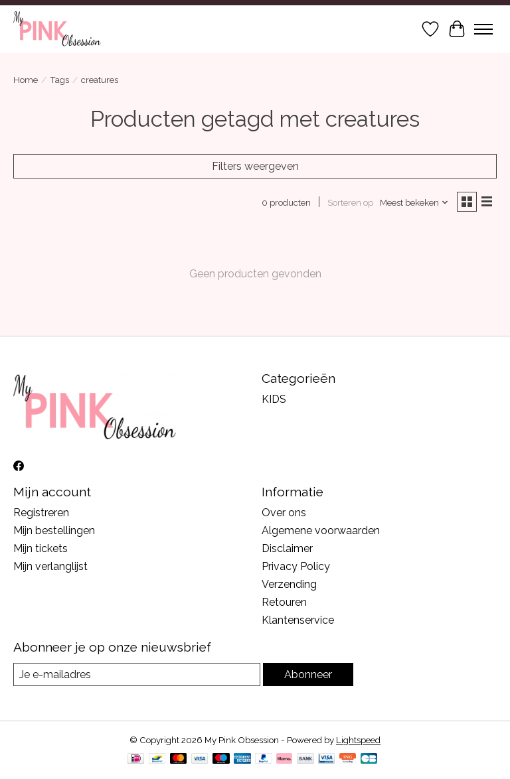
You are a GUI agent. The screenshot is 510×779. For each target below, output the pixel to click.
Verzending (289, 584)
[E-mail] (136, 674)
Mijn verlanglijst (50, 566)
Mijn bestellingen (54, 530)
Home (25, 79)
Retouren (284, 602)
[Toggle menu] (483, 29)
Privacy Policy (296, 566)
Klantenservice (298, 620)
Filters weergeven (255, 166)
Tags (59, 79)
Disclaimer (287, 548)
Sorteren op (350, 202)
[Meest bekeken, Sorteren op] (414, 202)
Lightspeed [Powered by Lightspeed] (358, 740)
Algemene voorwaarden (321, 530)
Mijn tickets (40, 548)
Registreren (41, 512)
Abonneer (308, 674)
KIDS (274, 399)
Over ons (284, 512)
